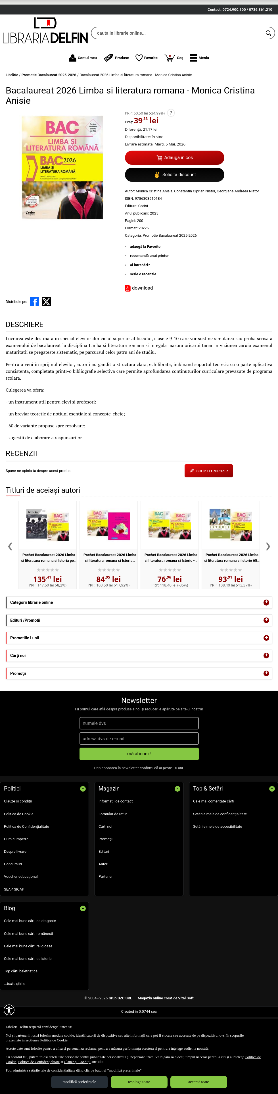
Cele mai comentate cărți (213, 833)
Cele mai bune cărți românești (28, 965)
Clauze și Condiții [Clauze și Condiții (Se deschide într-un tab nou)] (77, 1062)
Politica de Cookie (19, 845)
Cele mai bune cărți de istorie (28, 990)
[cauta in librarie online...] (177, 64)
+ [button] (266, 634)
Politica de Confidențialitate (26, 858)
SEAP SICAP (14, 920)
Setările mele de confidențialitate (220, 845)
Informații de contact (116, 833)
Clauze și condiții (18, 833)
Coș (173, 89)
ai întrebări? (140, 296)
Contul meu (83, 89)
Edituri (104, 883)
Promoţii (105, 870)
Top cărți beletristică (20, 1003)
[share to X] (46, 333)
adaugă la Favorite (145, 278)
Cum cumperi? (16, 870)
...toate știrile (14, 1015)
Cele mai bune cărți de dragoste (30, 952)
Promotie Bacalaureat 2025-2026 (170, 267)
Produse (116, 89)
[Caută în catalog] (269, 64)
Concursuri (13, 895)
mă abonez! (139, 785)
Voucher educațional (21, 908)
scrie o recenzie (143, 305)
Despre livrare (15, 883)
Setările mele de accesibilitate (217, 858)
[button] (199, 89)
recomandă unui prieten (150, 287)
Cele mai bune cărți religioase (28, 977)
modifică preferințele (79, 1082)
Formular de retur (113, 845)
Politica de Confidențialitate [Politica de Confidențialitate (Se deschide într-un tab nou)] (39, 1062)
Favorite (146, 89)
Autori (103, 895)
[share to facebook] (34, 333)
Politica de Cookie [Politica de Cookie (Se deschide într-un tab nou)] (54, 1040)
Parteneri (106, 908)
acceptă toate (198, 1082)
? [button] (171, 144)
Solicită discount (174, 206)
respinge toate (139, 1082)
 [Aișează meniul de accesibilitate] (9, 1010)
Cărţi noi (105, 858)
